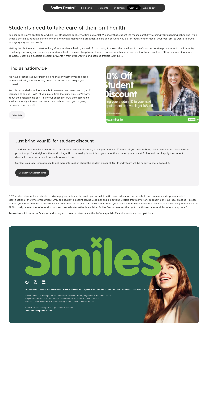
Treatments (101, 8)
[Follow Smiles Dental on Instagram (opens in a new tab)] (35, 275)
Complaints (156, 282)
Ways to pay (151, 8)
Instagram (61, 213)
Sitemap (100, 282)
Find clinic (84, 8)
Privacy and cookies (72, 282)
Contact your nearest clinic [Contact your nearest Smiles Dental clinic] (32, 172)
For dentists (118, 8)
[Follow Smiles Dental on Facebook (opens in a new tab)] (27, 275)
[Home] (60, 9)
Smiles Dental (44, 162)
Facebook (44, 213)
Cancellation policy (140, 282)
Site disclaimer (123, 282)
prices (57, 97)
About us (135, 8)
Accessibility (31, 282)
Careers (42, 282)
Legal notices (89, 282)
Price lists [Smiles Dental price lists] (17, 115)
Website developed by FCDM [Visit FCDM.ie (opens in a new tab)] (38, 303)
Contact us (110, 282)
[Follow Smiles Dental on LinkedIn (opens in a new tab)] (44, 275)
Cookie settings (54, 282)
